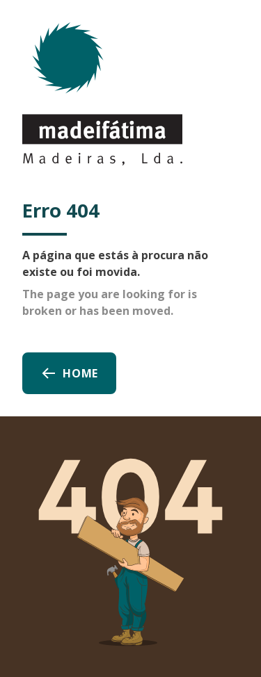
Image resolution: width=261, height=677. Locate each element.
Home (69, 373)
